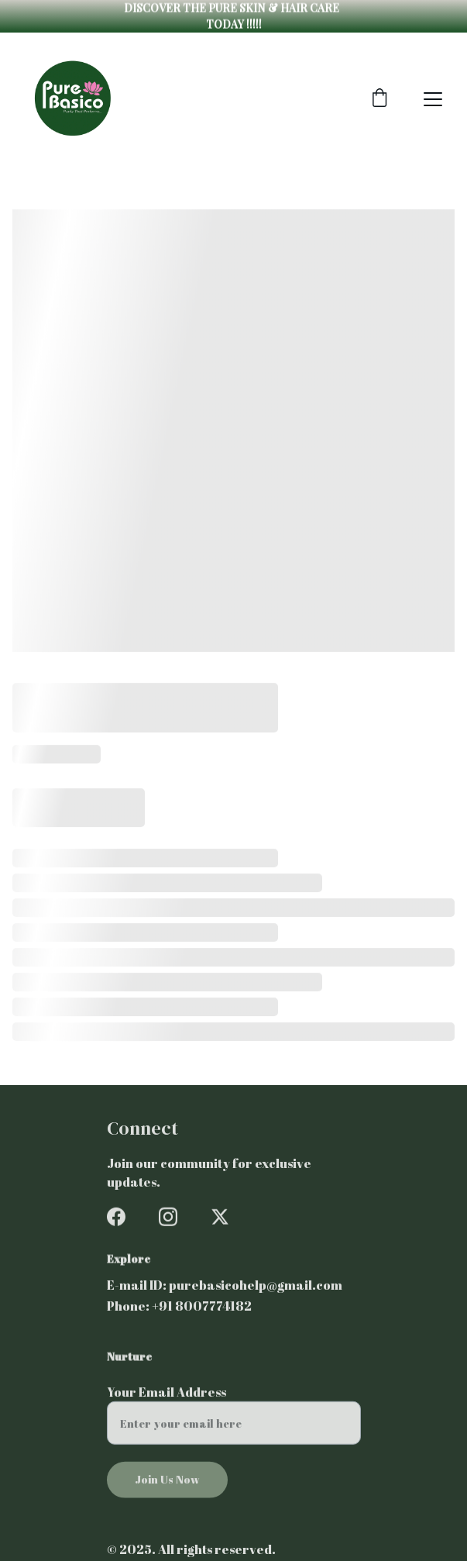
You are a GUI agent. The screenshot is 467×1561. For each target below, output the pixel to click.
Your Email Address (166, 1399)
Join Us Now (167, 1486)
